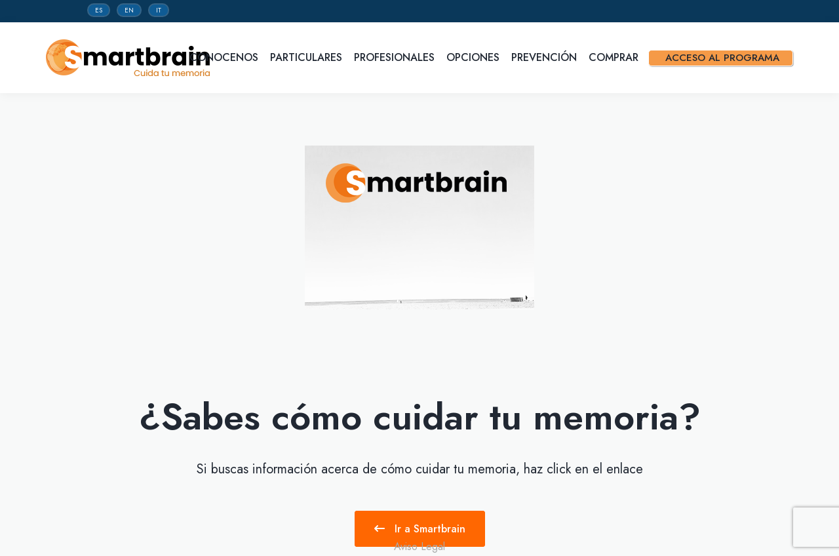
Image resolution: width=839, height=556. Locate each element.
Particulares (307, 57)
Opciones (474, 57)
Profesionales (396, 57)
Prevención (545, 57)
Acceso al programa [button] (727, 57)
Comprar (615, 57)
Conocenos (225, 57)
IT (158, 10)
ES (98, 10)
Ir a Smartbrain (419, 528)
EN (129, 10)
